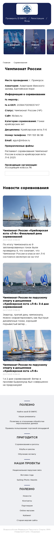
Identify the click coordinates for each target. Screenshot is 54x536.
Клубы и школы (27, 449)
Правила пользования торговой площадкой (27, 428)
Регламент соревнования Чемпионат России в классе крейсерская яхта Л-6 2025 (26, 154)
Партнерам (27, 506)
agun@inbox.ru (21, 140)
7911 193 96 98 (35, 135)
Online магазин (27, 510)
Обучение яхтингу (27, 454)
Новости (27, 496)
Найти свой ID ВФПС (27, 412)
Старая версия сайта (27, 520)
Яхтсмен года (27, 475)
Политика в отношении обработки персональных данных (27, 422)
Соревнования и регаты (27, 444)
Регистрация (37, 18)
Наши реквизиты (27, 416)
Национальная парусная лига (27, 470)
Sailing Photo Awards (27, 480)
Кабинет (27, 515)
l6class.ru (17, 115)
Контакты (27, 501)
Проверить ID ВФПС (16, 18)
